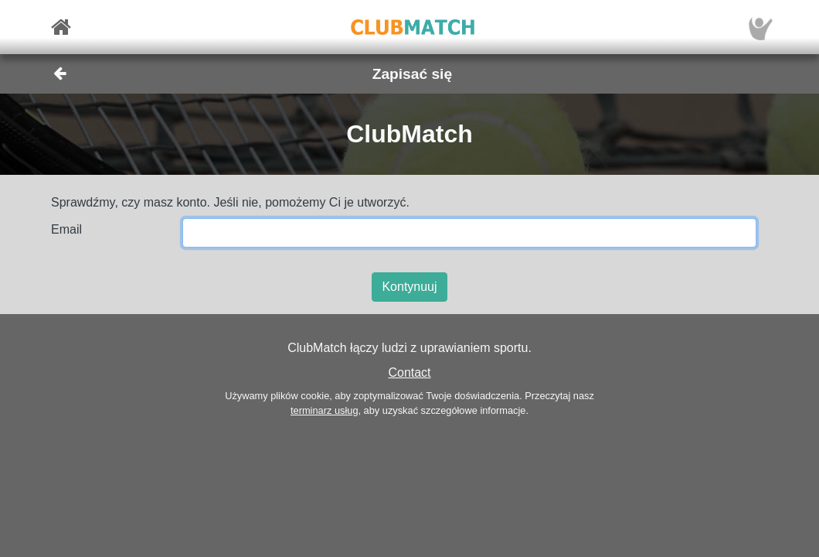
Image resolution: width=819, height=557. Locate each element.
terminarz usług (324, 410)
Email (66, 229)
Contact (409, 372)
